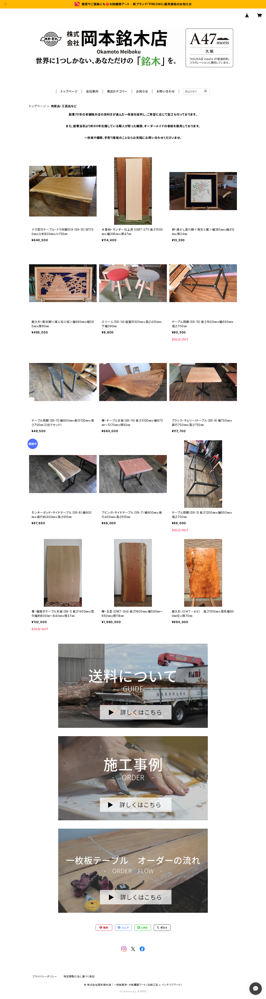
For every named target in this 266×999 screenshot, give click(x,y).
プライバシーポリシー (44, 976)
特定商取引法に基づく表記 (79, 976)
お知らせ (142, 91)
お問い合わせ (165, 91)
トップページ (69, 91)
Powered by (133, 991)
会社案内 (92, 91)
